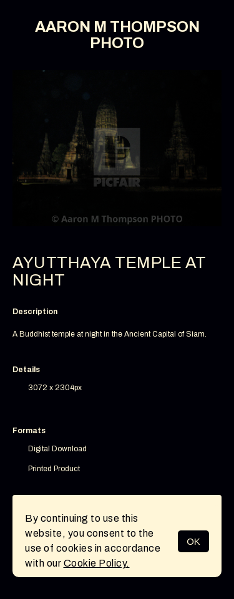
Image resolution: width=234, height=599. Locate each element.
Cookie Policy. (97, 563)
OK (193, 541)
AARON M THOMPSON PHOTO (117, 35)
